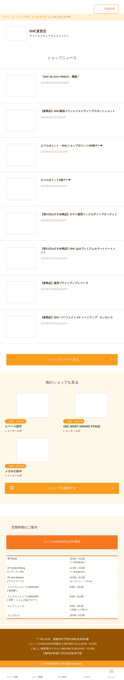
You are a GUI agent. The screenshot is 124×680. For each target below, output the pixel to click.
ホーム (6, 17)
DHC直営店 (40, 17)
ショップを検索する (62, 488)
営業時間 (109, 8)
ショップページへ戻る (63, 359)
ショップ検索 (22, 17)
